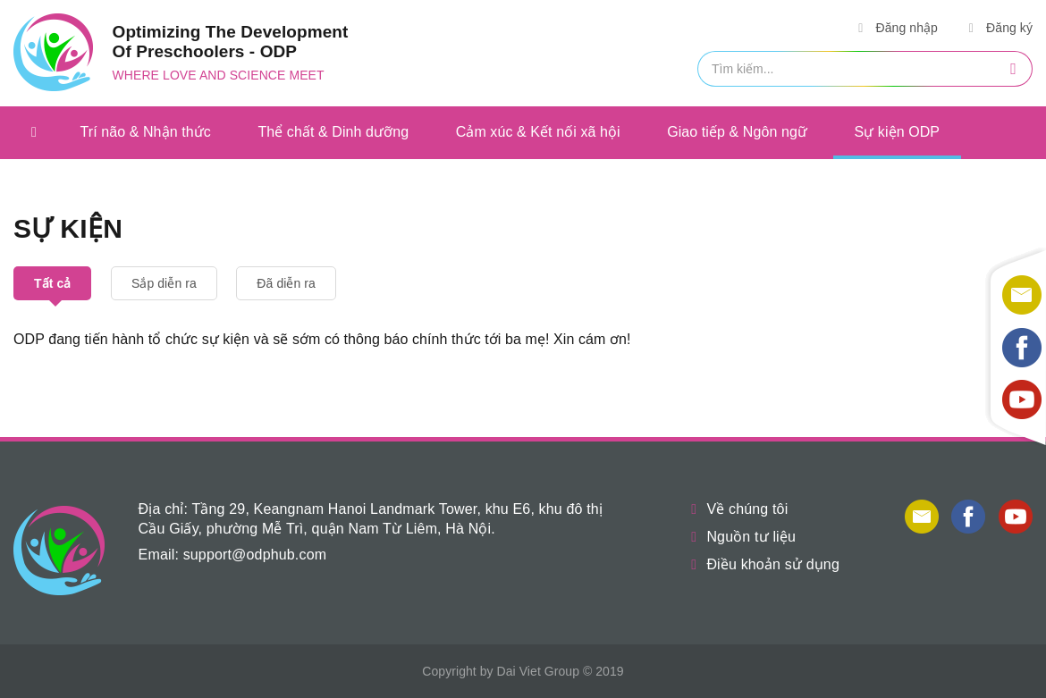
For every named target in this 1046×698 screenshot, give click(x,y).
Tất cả (52, 283)
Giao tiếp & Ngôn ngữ (737, 131)
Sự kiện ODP (898, 131)
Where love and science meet (219, 75)
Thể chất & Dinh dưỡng (333, 131)
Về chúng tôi (736, 509)
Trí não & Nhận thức (145, 131)
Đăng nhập (895, 28)
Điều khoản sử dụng (761, 564)
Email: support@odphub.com (233, 554)
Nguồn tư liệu (740, 536)
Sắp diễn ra (164, 283)
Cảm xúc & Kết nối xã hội (538, 131)
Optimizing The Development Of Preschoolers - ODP (231, 41)
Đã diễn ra (286, 283)
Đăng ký (998, 28)
